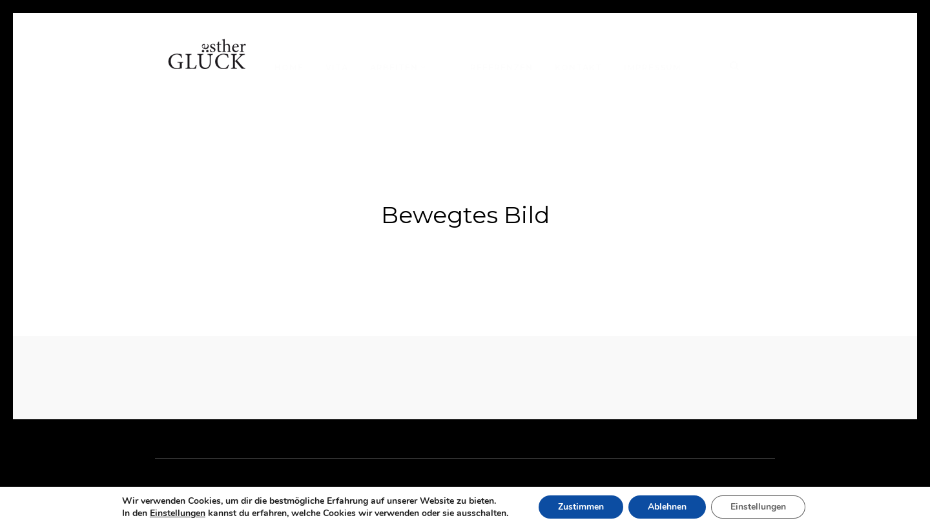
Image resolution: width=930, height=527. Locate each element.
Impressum (652, 67)
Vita (337, 67)
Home (289, 67)
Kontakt (578, 67)
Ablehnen (667, 507)
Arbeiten (394, 67)
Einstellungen (177, 513)
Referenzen (501, 67)
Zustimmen (581, 507)
